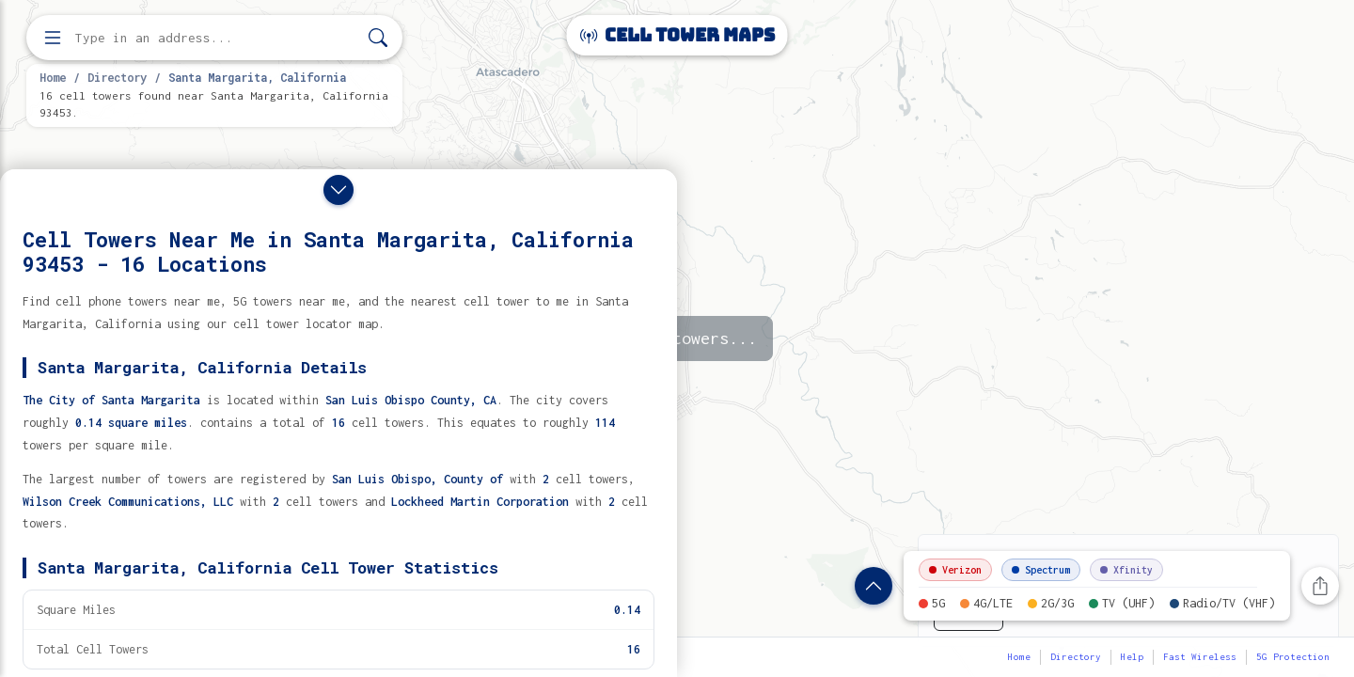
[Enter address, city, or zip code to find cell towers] (216, 38)
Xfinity (1126, 569)
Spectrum (1041, 569)
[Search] (378, 38)
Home (52, 77)
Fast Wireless (1199, 657)
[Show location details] (873, 586)
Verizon (955, 569)
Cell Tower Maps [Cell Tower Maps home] (677, 35)
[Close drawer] (338, 190)
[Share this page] (1320, 586)
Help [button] (1132, 657)
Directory (117, 77)
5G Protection (1293, 657)
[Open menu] (52, 37)
